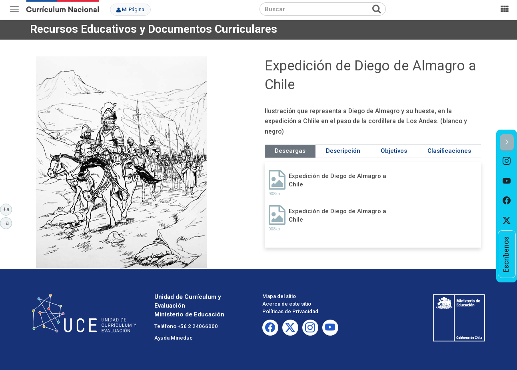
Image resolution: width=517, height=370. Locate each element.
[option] (507, 161)
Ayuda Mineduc (173, 338)
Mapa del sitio (279, 296)
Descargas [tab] (290, 150)
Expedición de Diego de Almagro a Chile (337, 180)
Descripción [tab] (343, 150)
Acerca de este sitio (286, 304)
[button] (507, 142)
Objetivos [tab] (394, 150)
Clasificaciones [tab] (449, 150)
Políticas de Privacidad (290, 311)
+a (7, 209)
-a (7, 222)
